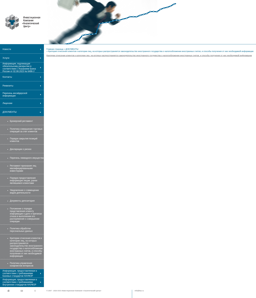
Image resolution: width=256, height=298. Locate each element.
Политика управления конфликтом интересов (21, 264)
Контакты (7, 77)
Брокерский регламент (21, 121)
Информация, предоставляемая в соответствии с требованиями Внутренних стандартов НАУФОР (20, 282)
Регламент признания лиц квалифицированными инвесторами (23, 168)
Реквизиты (8, 85)
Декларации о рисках (20, 149)
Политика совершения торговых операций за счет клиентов (26, 130)
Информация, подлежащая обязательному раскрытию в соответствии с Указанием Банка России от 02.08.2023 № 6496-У (19, 67)
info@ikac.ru (139, 291)
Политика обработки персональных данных (21, 229)
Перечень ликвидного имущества (27, 158)
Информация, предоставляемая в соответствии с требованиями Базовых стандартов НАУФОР (20, 273)
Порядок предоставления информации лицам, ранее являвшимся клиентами (23, 180)
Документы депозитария (22, 201)
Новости (7, 49)
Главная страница (54, 49)
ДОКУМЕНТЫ (10, 112)
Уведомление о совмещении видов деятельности (24, 191)
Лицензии (7, 103)
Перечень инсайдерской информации (15, 94)
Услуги (6, 58)
